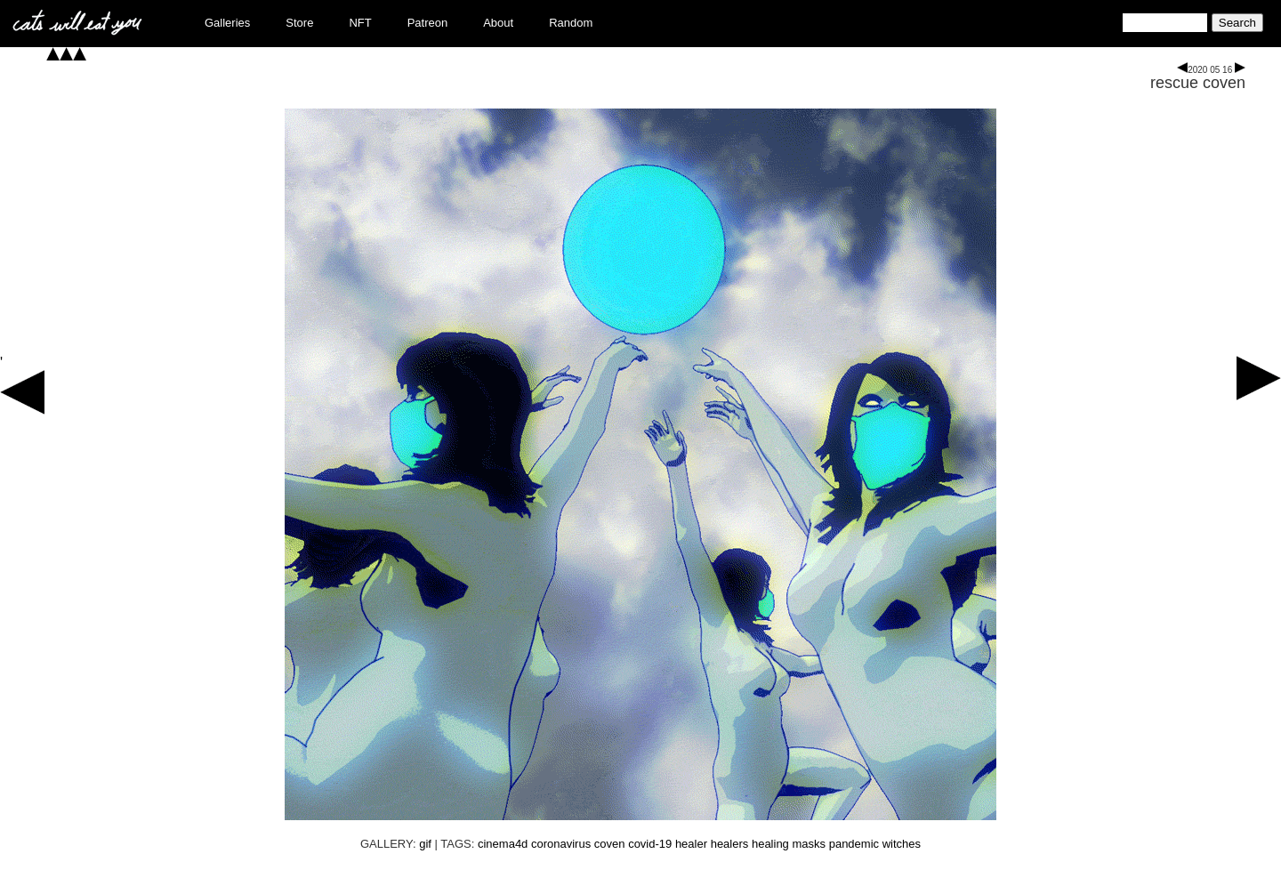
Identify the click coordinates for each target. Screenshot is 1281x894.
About (498, 22)
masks (809, 843)
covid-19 (650, 843)
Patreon (427, 22)
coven (609, 843)
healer (691, 843)
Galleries (227, 22)
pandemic (854, 843)
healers (730, 843)
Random (570, 22)
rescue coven (1197, 83)
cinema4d (503, 843)
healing (770, 843)
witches (901, 843)
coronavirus (561, 843)
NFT (360, 22)
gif (425, 843)
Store (299, 22)
